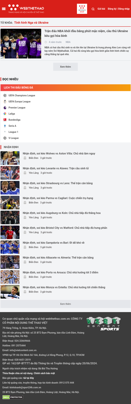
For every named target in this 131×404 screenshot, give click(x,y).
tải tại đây (28, 378)
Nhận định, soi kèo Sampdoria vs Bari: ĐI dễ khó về (54, 242)
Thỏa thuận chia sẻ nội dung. (18, 373)
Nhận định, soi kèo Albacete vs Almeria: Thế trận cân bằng (58, 257)
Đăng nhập (124, 8)
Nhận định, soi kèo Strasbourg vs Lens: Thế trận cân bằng (58, 183)
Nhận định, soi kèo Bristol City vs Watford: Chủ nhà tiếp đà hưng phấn (65, 227)
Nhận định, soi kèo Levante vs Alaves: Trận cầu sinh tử (56, 168)
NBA (68, 42)
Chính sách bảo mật (44, 373)
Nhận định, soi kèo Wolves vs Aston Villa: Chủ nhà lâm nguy (59, 153)
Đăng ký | (113, 8)
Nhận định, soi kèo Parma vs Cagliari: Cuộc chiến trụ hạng (58, 198)
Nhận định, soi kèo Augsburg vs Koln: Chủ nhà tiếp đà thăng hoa (62, 213)
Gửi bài (101, 8)
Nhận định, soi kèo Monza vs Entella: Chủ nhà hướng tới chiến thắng (64, 287)
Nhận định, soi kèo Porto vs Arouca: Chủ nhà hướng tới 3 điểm (60, 272)
